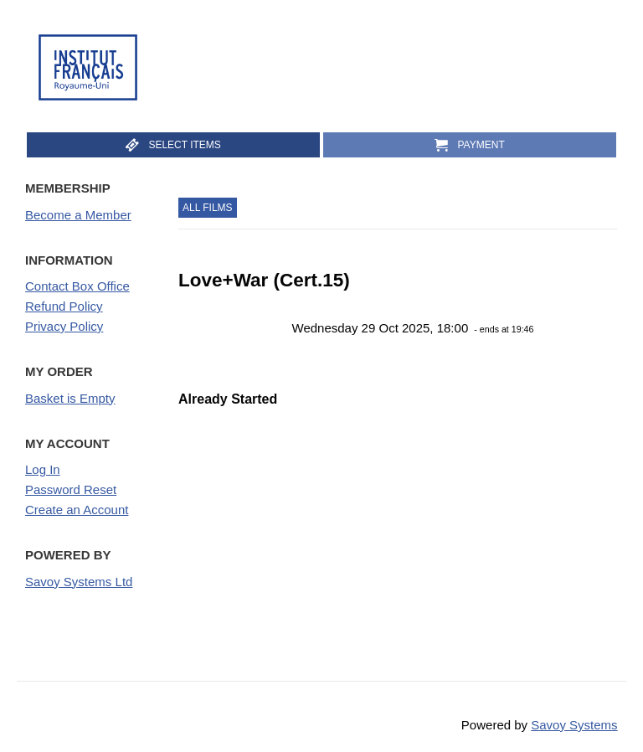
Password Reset (70, 489)
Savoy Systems (574, 725)
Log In (42, 469)
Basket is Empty (70, 398)
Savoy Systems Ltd (78, 581)
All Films (208, 208)
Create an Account (76, 509)
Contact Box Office (77, 286)
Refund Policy (64, 306)
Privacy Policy (64, 326)
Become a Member (78, 215)
